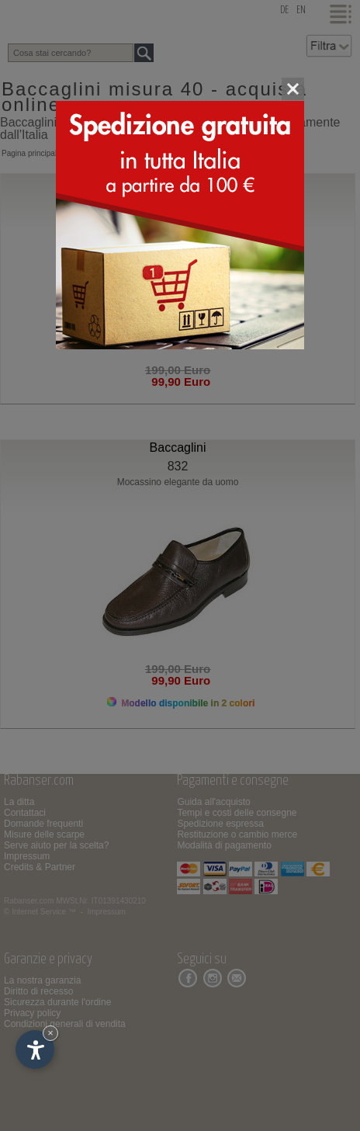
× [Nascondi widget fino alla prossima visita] (50, 1033)
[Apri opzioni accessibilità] (35, 1049)
